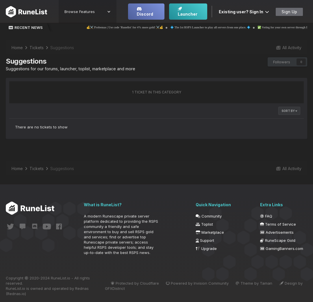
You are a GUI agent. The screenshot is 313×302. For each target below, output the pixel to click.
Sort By (289, 111)
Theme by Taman (254, 283)
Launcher (187, 11)
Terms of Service (278, 224)
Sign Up (289, 11)
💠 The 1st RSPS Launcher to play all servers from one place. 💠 (222, 27)
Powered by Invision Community (197, 283)
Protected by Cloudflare (135, 283)
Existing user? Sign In (244, 11)
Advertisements (277, 232)
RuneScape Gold (277, 240)
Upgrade (206, 248)
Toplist (204, 224)
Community (209, 216)
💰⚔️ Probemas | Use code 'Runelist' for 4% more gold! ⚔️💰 (137, 27)
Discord (145, 11)
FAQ (266, 216)
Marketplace (210, 232)
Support (205, 240)
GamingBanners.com (281, 248)
